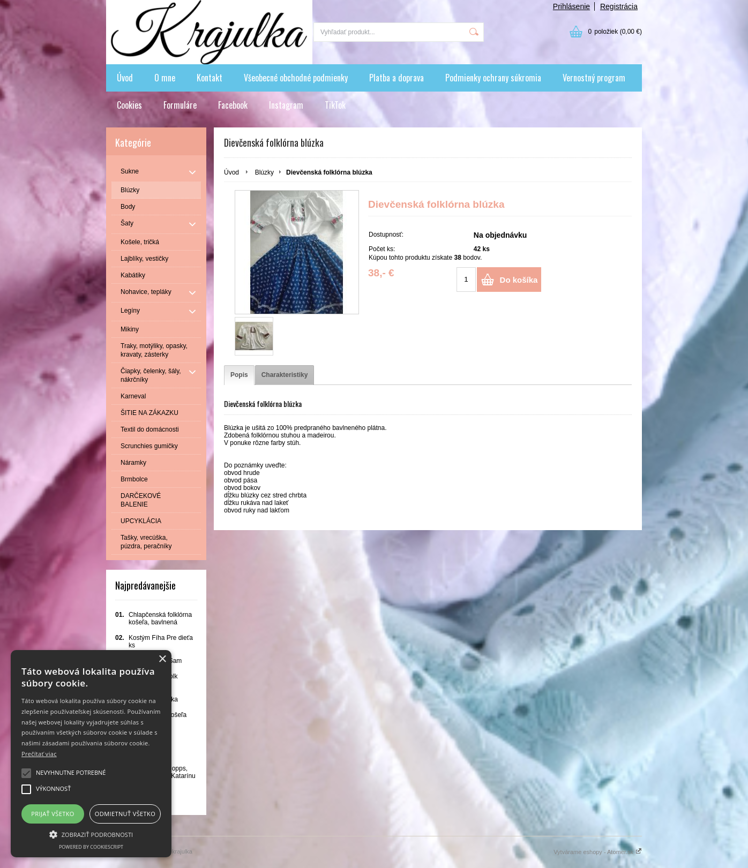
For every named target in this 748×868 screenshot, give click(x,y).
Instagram (286, 105)
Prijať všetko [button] (52, 814)
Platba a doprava (396, 77)
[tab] (239, 375)
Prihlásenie (571, 6)
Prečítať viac (39, 754)
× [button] (162, 659)
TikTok (335, 105)
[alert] (91, 753)
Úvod (125, 77)
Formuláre (180, 105)
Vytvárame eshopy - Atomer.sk (597, 852)
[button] (91, 834)
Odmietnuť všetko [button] (125, 814)
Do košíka (519, 279)
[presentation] (239, 375)
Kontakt (209, 77)
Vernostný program (594, 77)
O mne (164, 77)
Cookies (129, 105)
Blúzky (264, 172)
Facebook (233, 105)
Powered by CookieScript (91, 846)
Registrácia (619, 6)
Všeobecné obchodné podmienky (296, 77)
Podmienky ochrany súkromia (493, 77)
